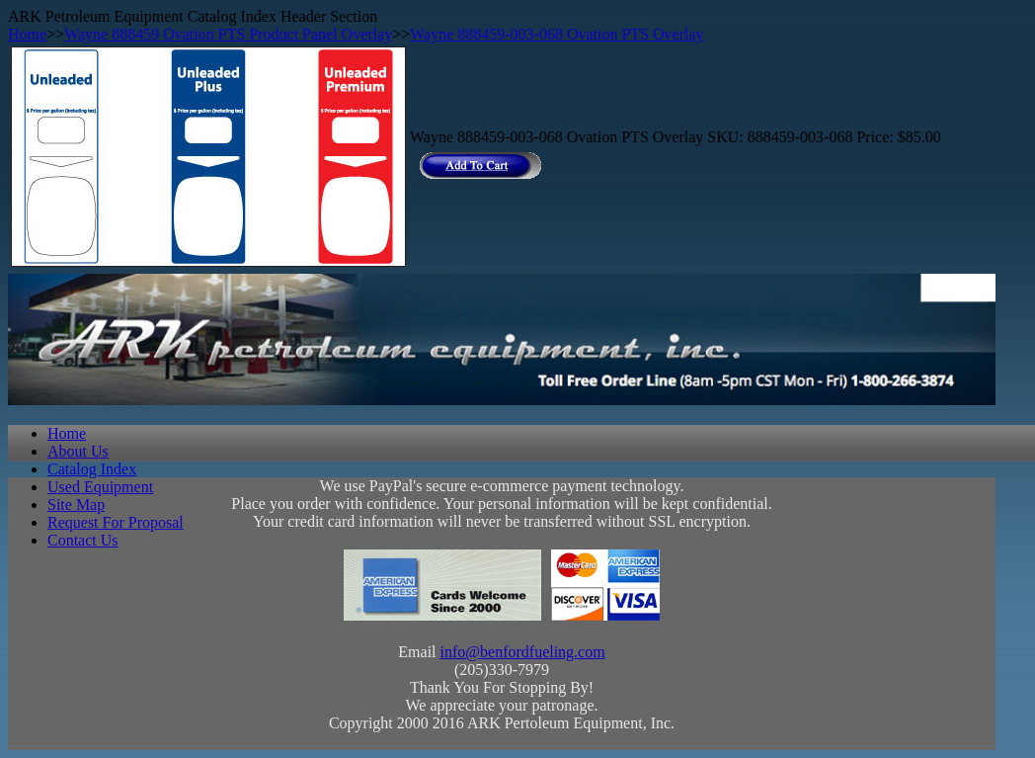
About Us (78, 451)
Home (27, 34)
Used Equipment (100, 486)
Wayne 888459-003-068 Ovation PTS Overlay (556, 34)
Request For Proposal (115, 522)
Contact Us (83, 540)
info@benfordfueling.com (522, 651)
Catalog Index (91, 469)
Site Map (76, 504)
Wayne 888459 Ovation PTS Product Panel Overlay (228, 34)
